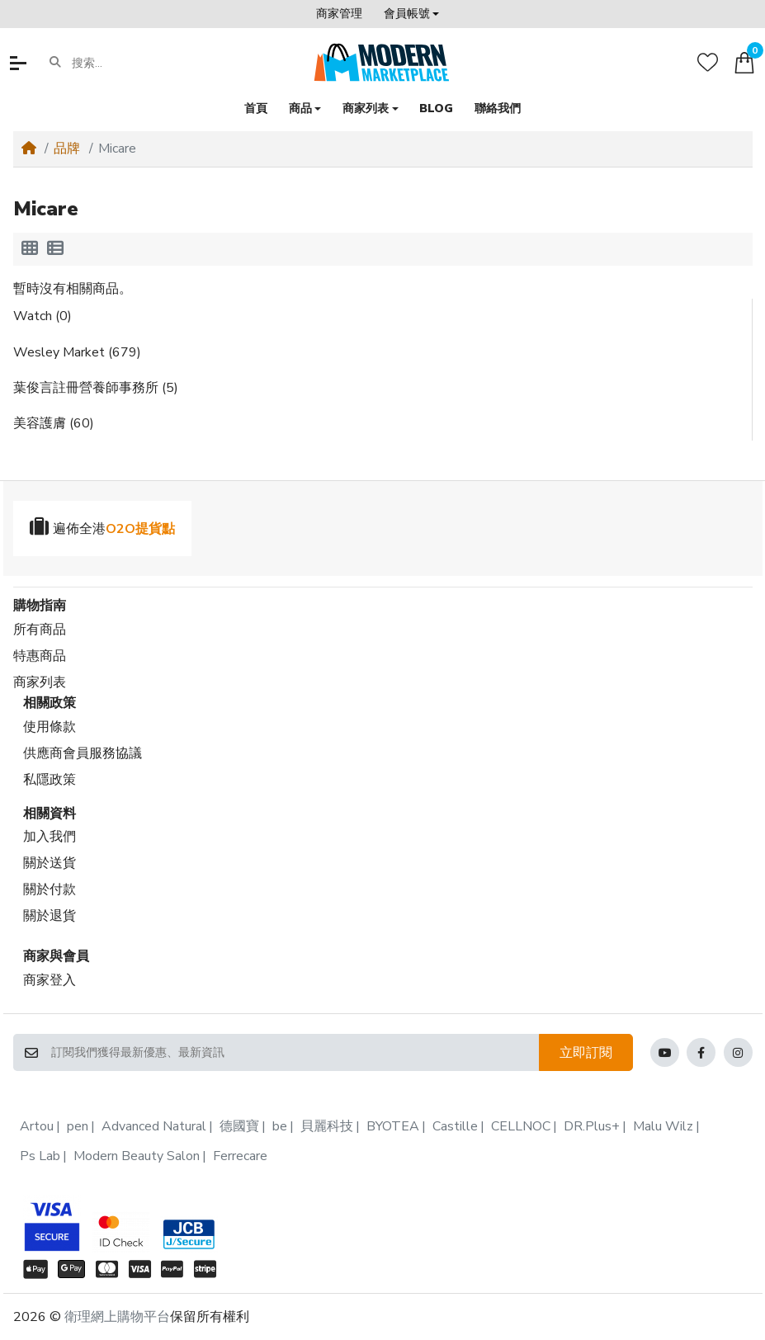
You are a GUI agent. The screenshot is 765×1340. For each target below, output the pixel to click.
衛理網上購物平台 (117, 1317)
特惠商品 (39, 656)
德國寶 (239, 1126)
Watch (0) (42, 316)
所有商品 (39, 629)
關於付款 (49, 889)
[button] (411, 14)
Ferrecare (240, 1156)
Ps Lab (40, 1156)
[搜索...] (135, 63)
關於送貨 (49, 863)
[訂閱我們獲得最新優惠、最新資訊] (294, 1052)
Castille (455, 1126)
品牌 (67, 148)
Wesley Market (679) (77, 352)
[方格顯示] (29, 249)
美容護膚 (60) (53, 423)
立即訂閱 (586, 1053)
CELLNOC (520, 1126)
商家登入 (49, 980)
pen (77, 1126)
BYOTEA (392, 1126)
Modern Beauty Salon (136, 1156)
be (279, 1126)
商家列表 (39, 682)
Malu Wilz (663, 1126)
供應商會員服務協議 (82, 753)
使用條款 (49, 727)
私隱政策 (49, 780)
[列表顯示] (55, 249)
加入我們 (49, 837)
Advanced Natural (154, 1126)
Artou (37, 1126)
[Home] (28, 148)
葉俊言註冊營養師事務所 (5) (95, 388)
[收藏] (707, 62)
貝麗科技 (326, 1126)
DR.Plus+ (592, 1126)
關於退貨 (49, 916)
